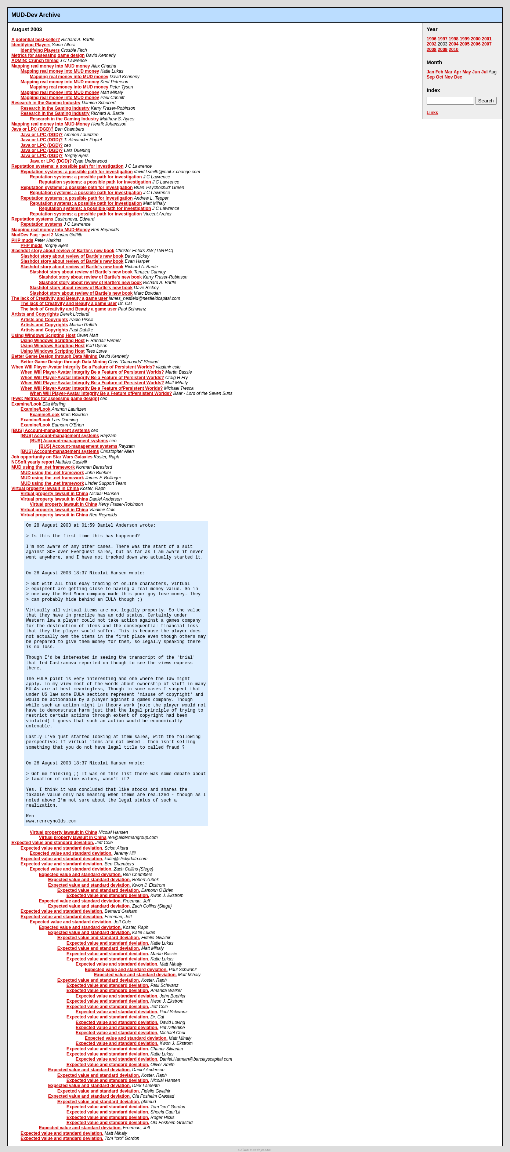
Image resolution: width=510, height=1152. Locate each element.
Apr (457, 72)
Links (432, 112)
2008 (432, 49)
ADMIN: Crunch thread (35, 60)
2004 (454, 44)
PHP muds (22, 240)
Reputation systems (32, 219)
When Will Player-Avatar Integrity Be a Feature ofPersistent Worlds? (92, 388)
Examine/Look (26, 404)
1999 (465, 38)
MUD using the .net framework (43, 467)
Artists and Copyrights (35, 314)
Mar (448, 72)
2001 (487, 38)
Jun (476, 72)
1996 (432, 38)
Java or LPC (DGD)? (32, 129)
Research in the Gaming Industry (45, 102)
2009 (443, 49)
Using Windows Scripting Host (43, 335)
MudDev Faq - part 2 (32, 234)
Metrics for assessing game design (47, 55)
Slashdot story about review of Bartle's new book (62, 250)
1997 (443, 38)
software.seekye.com (255, 1150)
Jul (484, 72)
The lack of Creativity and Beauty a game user (59, 298)
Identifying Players (31, 44)
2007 (487, 44)
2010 (454, 49)
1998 (454, 38)
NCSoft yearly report (32, 462)
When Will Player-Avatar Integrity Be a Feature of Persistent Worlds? (83, 367)
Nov (449, 77)
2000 (476, 38)
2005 (465, 44)
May (466, 72)
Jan (430, 72)
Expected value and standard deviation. (52, 842)
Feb (439, 72)
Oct (439, 77)
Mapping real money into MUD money (50, 66)
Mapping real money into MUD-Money (50, 124)
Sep (431, 77)
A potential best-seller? (35, 39)
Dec (458, 77)
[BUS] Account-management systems (50, 430)
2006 (476, 44)
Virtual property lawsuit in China (45, 488)
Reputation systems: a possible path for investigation (67, 166)
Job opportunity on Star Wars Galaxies (52, 456)
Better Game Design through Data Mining (54, 356)
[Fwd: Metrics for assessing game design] (55, 398)
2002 (432, 44)
